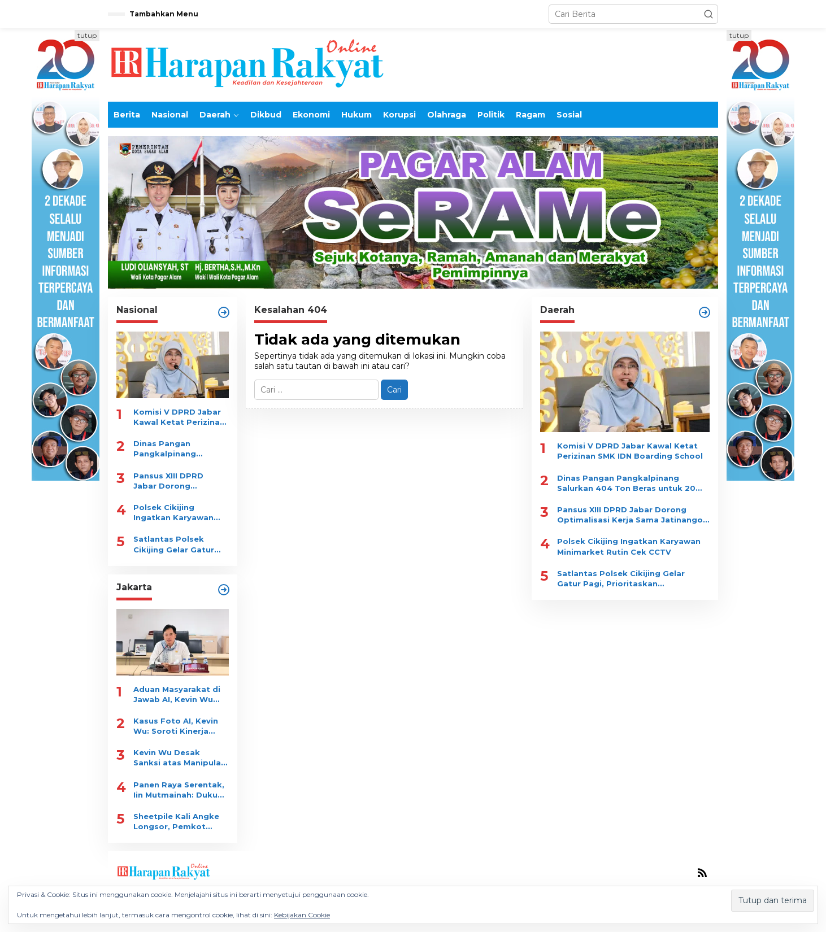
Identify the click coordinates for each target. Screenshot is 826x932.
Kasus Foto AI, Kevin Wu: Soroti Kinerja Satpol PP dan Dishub (178, 726)
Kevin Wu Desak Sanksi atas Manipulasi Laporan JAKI (180, 758)
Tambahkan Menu (163, 14)
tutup (87, 35)
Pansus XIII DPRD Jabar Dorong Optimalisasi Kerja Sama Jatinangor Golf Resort (178, 481)
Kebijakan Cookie (302, 915)
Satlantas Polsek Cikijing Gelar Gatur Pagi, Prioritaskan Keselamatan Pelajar (176, 544)
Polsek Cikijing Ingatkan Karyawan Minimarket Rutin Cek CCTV (178, 512)
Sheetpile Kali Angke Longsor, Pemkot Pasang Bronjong (176, 821)
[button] (708, 14)
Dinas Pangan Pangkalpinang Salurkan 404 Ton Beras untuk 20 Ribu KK (175, 449)
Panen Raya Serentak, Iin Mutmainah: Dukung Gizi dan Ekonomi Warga (180, 790)
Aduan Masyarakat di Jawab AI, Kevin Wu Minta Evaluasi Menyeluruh (176, 694)
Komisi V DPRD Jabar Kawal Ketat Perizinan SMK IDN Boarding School (179, 417)
